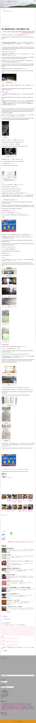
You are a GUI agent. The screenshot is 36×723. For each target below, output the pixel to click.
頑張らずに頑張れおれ (5, 714)
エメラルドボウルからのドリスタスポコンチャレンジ (9, 511)
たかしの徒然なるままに (10, 1)
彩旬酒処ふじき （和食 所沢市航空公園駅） (30, 511)
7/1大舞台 (9, 554)
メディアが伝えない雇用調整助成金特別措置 (30, 500)
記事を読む (8, 552)
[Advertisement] (18, 19)
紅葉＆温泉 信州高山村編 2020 (13, 568)
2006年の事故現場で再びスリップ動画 (8, 210)
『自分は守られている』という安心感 (14, 606)
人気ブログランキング (7, 11)
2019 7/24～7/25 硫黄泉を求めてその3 (25, 511)
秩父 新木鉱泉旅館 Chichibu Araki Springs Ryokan (9, 500)
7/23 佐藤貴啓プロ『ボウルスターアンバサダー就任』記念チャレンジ (14, 703)
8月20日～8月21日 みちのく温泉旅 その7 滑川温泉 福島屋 (14, 500)
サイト (3, 643)
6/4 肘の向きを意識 (10, 574)
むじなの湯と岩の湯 (5, 619)
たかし (33, 541)
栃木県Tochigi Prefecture (22, 31)
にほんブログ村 (6, 477)
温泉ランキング (4, 475)
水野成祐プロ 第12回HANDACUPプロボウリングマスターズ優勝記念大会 (15, 707)
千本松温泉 (4, 616)
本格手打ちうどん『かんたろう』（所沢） (15, 581)
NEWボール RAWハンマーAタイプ (14, 511)
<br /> (4, 484)
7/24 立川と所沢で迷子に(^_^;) (13, 593)
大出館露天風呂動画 (5, 344)
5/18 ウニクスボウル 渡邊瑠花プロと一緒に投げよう (20, 511)
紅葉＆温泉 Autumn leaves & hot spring (8, 51)
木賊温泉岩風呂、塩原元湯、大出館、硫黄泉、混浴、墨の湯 (19, 541)
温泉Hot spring (29, 31)
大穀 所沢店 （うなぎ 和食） (13, 600)
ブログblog (15, 31)
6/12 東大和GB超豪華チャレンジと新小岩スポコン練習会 (18, 587)
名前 (3, 636)
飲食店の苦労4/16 (10, 548)
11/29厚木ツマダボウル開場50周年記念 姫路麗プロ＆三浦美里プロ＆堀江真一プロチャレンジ (18, 708)
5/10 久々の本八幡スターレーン (25, 500)
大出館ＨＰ (3, 257)
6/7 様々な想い (4, 499)
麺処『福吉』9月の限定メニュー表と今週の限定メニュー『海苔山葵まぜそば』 (20, 501)
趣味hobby (32, 32)
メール (3, 640)
